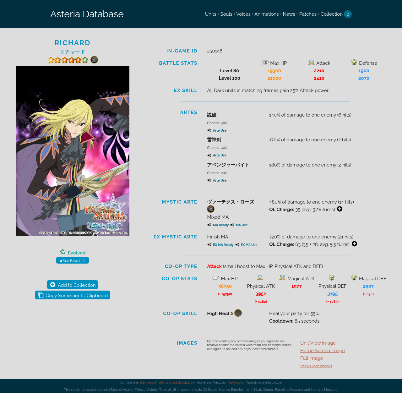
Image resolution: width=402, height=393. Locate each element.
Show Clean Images (316, 366)
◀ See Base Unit (72, 261)
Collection (332, 14)
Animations (266, 14)
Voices (243, 14)
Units (210, 14)
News (289, 14)
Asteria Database (87, 13)
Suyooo (235, 382)
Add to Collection (76, 285)
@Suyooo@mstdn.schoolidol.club (164, 382)
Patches (308, 14)
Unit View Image (318, 343)
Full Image (311, 358)
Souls (226, 14)
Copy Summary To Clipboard (77, 295)
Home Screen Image (322, 350)
